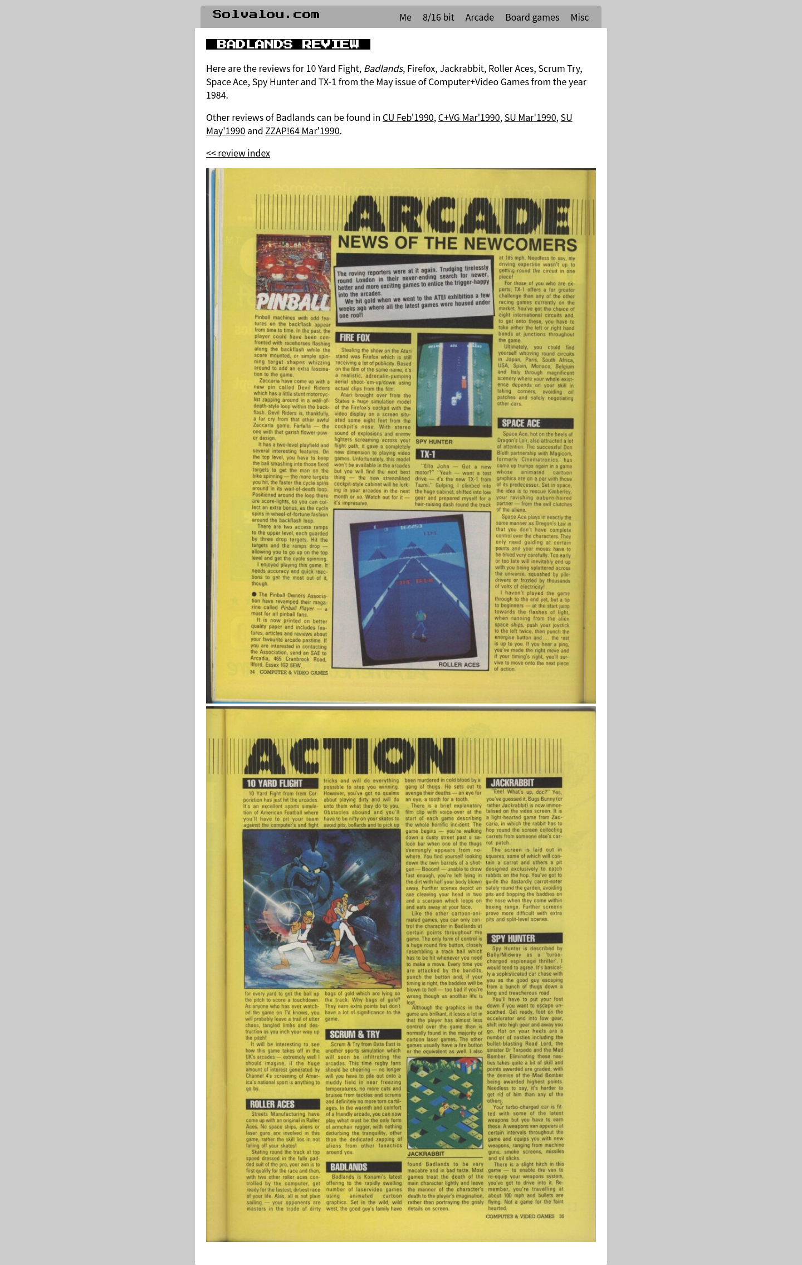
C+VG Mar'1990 (469, 117)
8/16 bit (438, 16)
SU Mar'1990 (530, 117)
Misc (579, 16)
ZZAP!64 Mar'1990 (302, 130)
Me (405, 16)
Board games (532, 16)
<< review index (238, 152)
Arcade (480, 16)
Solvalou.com (266, 14)
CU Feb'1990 (408, 117)
